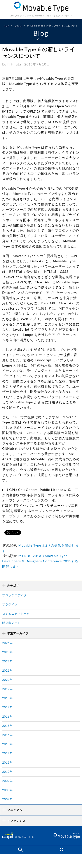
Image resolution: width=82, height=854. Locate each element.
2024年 (7, 643)
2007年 (7, 799)
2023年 (7, 652)
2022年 (7, 661)
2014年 (7, 735)
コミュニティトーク (16, 613)
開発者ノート (11, 623)
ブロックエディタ (14, 595)
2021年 (7, 670)
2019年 (7, 689)
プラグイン (9, 604)
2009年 (7, 781)
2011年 (7, 762)
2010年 (7, 771)
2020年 (7, 679)
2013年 (7, 744)
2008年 (7, 790)
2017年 (7, 707)
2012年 (7, 753)
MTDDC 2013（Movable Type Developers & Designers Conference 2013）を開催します (40, 561)
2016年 (7, 716)
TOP (6, 25)
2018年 (7, 698)
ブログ (18, 25)
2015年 (7, 725)
